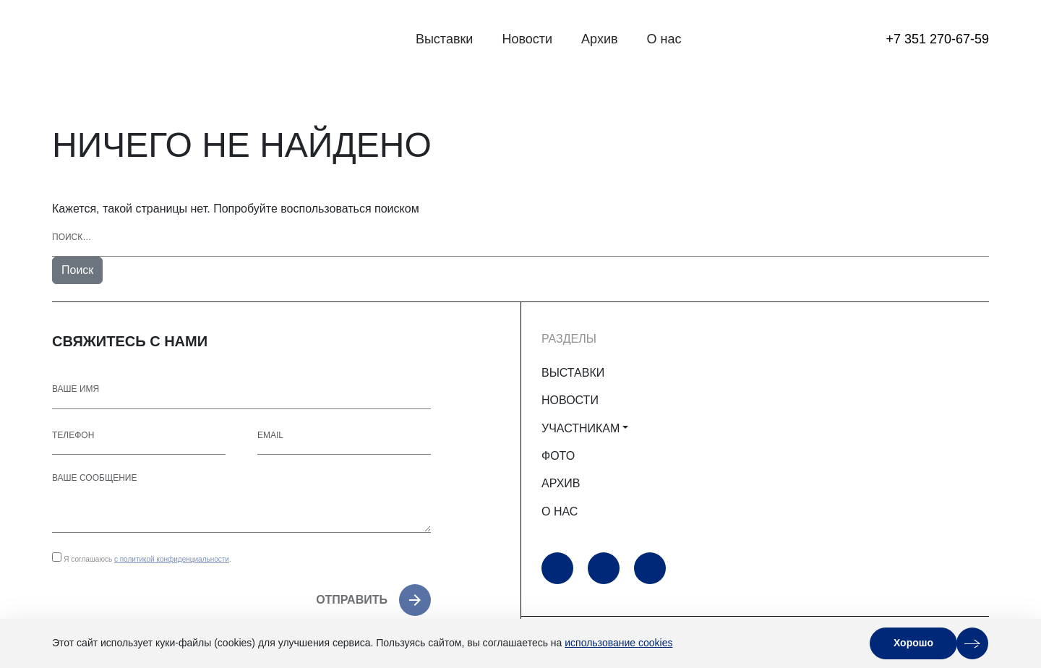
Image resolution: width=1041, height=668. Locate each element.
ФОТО (558, 456)
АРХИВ (560, 483)
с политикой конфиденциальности (171, 559)
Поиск (77, 270)
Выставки (445, 39)
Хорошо (913, 642)
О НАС (559, 511)
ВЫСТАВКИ (572, 373)
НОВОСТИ (570, 400)
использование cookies (618, 642)
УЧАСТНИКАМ (580, 428)
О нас (664, 39)
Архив (599, 39)
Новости (527, 39)
